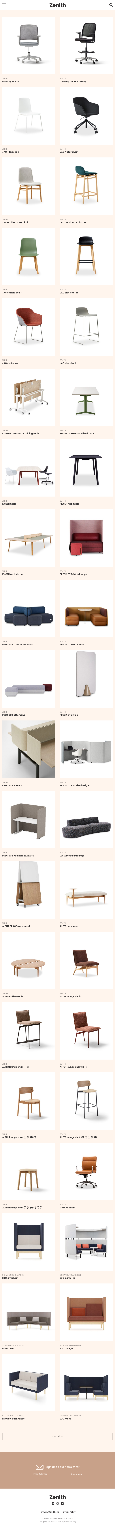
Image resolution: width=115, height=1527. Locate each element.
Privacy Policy (68, 1511)
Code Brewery (70, 1521)
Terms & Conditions (49, 1511)
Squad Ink (52, 1521)
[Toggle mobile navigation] (4, 5)
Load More (57, 1436)
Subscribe (77, 1474)
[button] (111, 5)
